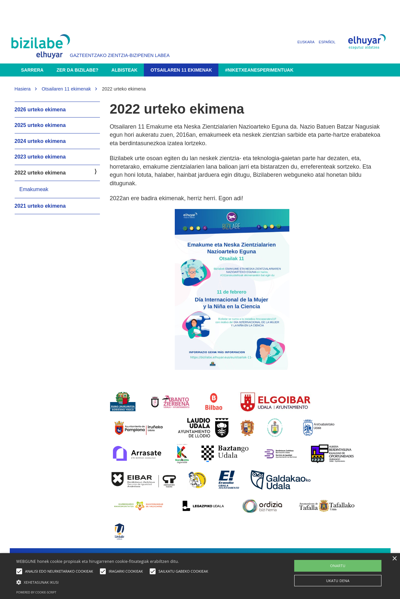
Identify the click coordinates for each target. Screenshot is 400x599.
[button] (113, 582)
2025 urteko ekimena (40, 125)
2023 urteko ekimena (40, 157)
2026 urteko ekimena (40, 109)
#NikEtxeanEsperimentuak (259, 70)
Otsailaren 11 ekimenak (181, 70)
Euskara (306, 42)
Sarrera (32, 70)
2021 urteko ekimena (40, 206)
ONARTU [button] (337, 565)
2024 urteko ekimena (40, 141)
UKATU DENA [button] (338, 580)
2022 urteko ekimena (40, 172)
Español (327, 42)
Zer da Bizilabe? (78, 70)
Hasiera (23, 88)
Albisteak (124, 70)
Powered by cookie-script (36, 592)
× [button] (394, 558)
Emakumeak (34, 189)
